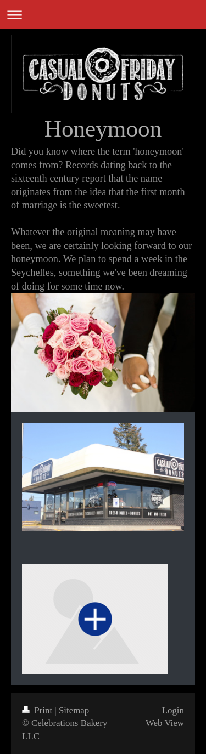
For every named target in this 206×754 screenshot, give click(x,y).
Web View (165, 723)
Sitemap (74, 710)
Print (38, 710)
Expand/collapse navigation (103, 14)
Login (173, 710)
